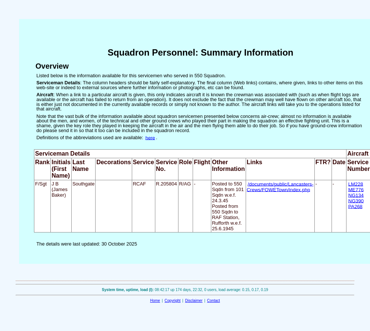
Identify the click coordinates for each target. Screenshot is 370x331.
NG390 (356, 200)
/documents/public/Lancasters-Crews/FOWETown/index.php (280, 186)
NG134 (356, 195)
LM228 (355, 184)
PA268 (355, 206)
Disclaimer (194, 301)
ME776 (356, 189)
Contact (213, 301)
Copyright (173, 301)
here (150, 137)
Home (155, 301)
